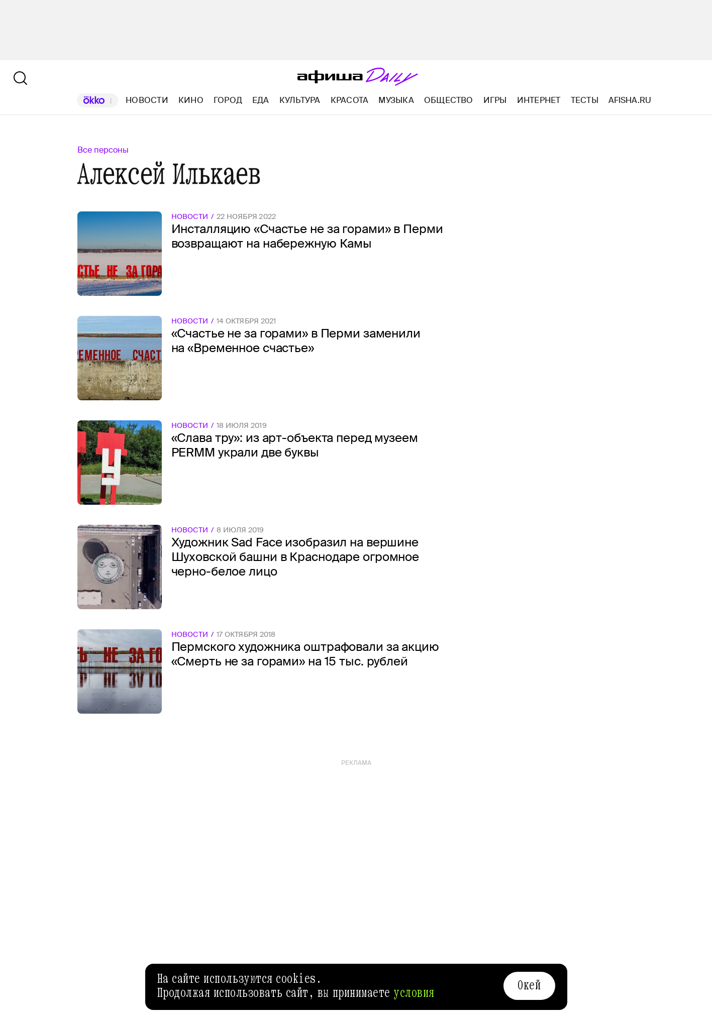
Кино (191, 100)
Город (228, 100)
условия (414, 993)
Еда (260, 100)
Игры (495, 100)
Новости (147, 100)
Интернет (539, 100)
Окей (529, 985)
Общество (448, 100)
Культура (300, 100)
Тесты (584, 100)
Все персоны (103, 150)
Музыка (396, 100)
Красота (350, 100)
